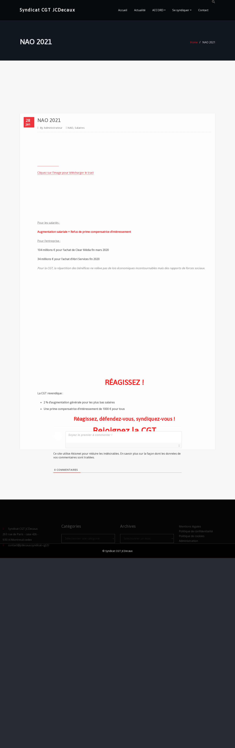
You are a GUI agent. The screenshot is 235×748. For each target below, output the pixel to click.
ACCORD (159, 10)
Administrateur (51, 253)
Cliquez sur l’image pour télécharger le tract (65, 298)
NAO (70, 253)
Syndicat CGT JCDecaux (47, 9)
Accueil (122, 10)
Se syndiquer (181, 10)
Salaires (80, 253)
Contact (203, 10)
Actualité (140, 10)
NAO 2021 (208, 46)
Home (194, 46)
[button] (213, 2)
